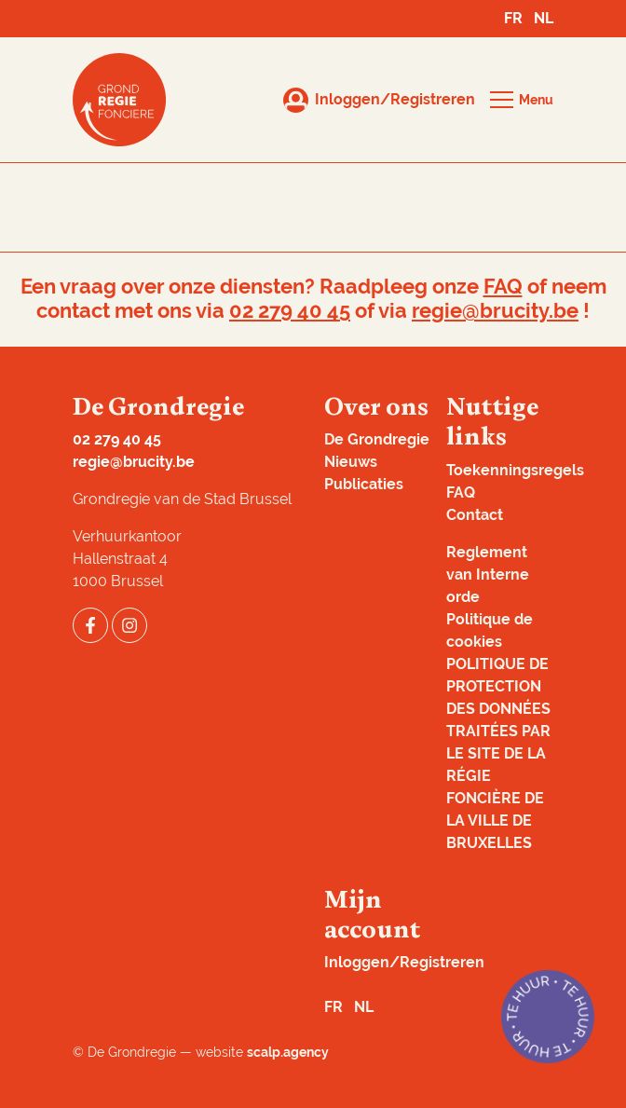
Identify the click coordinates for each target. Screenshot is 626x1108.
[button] (521, 99)
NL (543, 18)
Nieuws (350, 462)
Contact (474, 515)
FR (513, 18)
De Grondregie (376, 439)
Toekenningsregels (515, 470)
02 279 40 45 (289, 310)
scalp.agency (288, 1052)
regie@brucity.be (495, 310)
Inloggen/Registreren (404, 962)
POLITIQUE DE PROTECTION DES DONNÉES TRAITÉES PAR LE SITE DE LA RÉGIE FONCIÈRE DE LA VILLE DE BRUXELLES (498, 753)
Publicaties (363, 484)
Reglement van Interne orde (487, 574)
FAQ (503, 286)
